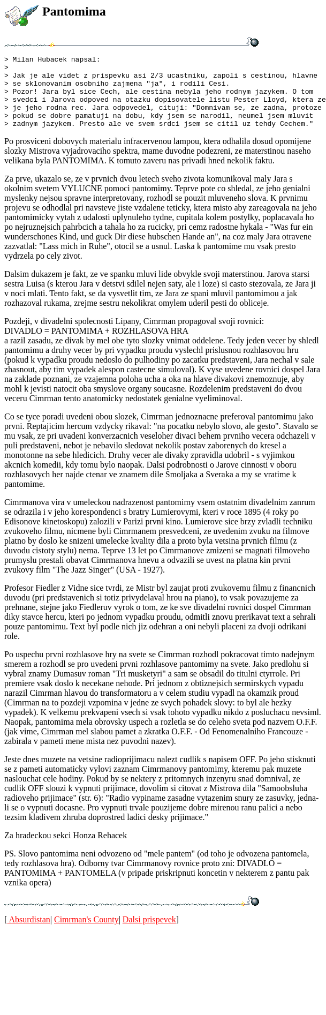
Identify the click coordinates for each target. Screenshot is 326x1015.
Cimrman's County (86, 933)
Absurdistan (28, 933)
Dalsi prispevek (149, 933)
